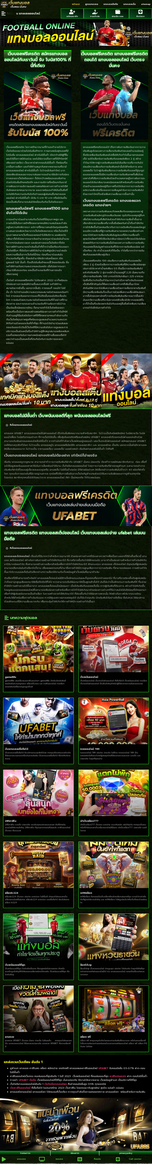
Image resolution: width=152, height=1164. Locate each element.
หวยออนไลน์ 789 (89, 748)
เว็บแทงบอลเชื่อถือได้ (16, 748)
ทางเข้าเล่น (95, 15)
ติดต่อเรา (140, 15)
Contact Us (25, 1153)
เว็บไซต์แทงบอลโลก (55, 1083)
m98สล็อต (86, 892)
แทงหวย (9, 1036)
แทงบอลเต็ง (129, 4)
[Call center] (117, 1160)
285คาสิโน (10, 820)
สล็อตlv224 (11, 892)
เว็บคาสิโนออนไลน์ (20, 1087)
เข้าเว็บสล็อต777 (89, 820)
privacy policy (125, 1153)
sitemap (145, 4)
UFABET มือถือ (27, 1079)
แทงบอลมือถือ (110, 4)
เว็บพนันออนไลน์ (89, 676)
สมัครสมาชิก (72, 15)
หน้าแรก (76, 4)
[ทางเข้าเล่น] (95, 11)
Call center (134, 1160)
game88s (10, 676)
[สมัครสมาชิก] (72, 11)
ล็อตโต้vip (86, 964)
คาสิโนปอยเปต (117, 1075)
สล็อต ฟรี (85, 1036)
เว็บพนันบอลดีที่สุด (15, 964)
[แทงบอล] (3, 1160)
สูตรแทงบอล (91, 4)
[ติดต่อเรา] (140, 11)
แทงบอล (20, 1160)
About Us (74, 1153)
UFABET (103, 1067)
